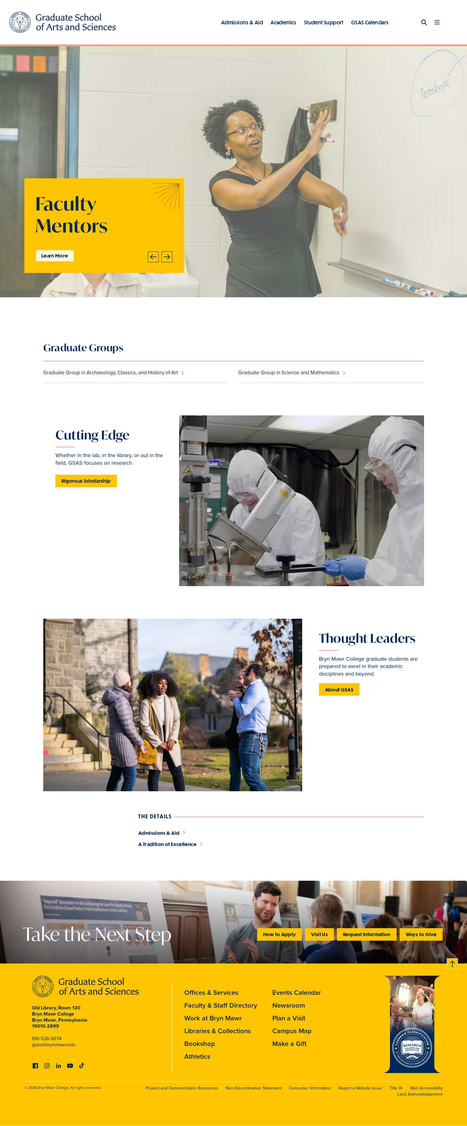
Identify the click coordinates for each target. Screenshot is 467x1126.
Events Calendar (296, 993)
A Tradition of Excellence (167, 844)
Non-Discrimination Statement (253, 1088)
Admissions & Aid (242, 22)
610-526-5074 (47, 1038)
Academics (283, 22)
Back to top (453, 962)
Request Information (367, 934)
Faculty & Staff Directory (220, 1005)
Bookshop (199, 1044)
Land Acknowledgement (420, 1094)
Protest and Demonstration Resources (182, 1088)
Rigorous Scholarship (86, 481)
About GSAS (339, 689)
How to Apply (279, 934)
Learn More (54, 255)
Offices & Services (211, 993)
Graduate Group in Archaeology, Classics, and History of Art (110, 372)
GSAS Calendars (370, 22)
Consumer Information (310, 1088)
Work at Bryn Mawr (213, 1018)
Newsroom (288, 1005)
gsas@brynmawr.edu (54, 1044)
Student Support (324, 22)
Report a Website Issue (360, 1088)
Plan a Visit (288, 1018)
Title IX (396, 1088)
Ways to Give (421, 934)
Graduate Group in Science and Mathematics (288, 372)
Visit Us (319, 934)
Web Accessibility (426, 1088)
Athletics (197, 1056)
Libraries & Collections (217, 1031)
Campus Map (292, 1031)
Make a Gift (289, 1044)
